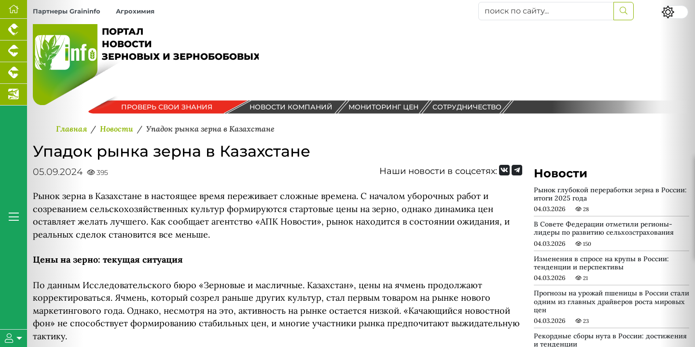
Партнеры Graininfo (66, 11)
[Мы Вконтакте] (504, 170)
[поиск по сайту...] (546, 11)
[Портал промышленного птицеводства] (13, 29)
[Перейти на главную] (13, 9)
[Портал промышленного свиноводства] (13, 51)
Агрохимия (135, 11)
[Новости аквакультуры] (13, 95)
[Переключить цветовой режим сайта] (674, 12)
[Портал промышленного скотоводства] (13, 73)
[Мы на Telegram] (517, 170)
